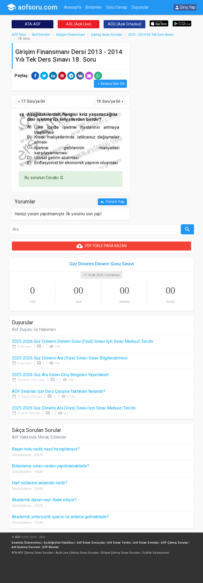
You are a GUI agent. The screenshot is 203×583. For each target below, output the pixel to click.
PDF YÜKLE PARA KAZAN (101, 246)
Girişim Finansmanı (70, 35)
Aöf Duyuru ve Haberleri (34, 329)
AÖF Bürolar (50, 547)
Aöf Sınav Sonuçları (91, 542)
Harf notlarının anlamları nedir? (39, 482)
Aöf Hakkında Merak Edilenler (39, 437)
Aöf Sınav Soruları (146, 542)
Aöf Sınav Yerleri (119, 542)
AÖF (18, 537)
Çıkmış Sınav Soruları (106, 35)
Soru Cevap (116, 7)
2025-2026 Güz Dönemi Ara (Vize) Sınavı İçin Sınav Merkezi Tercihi (74, 408)
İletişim (134, 17)
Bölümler (93, 7)
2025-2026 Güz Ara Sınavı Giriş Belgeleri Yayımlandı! (60, 374)
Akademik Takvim (80, 17)
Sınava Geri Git (110, 83)
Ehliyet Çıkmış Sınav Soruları (120, 552)
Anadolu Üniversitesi (26, 542)
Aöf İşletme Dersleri (26, 547)
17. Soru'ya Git (31, 101)
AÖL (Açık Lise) (78, 24)
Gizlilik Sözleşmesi (155, 552)
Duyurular (140, 7)
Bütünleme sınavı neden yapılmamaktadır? (50, 465)
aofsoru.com (32, 7)
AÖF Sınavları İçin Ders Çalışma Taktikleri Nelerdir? (58, 391)
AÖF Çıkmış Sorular (174, 542)
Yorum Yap (112, 201)
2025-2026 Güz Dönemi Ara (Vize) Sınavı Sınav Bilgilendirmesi (69, 358)
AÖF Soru (19, 35)
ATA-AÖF (32, 24)
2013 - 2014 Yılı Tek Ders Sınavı (151, 35)
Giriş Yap (185, 7)
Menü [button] (150, 17)
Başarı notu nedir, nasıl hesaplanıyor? (46, 449)
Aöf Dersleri (41, 35)
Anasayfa (72, 7)
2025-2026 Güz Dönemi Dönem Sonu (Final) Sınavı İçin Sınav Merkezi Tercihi (82, 341)
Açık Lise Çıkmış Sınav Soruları (77, 552)
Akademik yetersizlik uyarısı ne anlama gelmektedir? (60, 516)
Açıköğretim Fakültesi (59, 542)
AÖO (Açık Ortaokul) (124, 24)
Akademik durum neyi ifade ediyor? (44, 499)
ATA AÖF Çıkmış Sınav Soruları (32, 552)
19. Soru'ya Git (110, 101)
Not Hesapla (111, 17)
